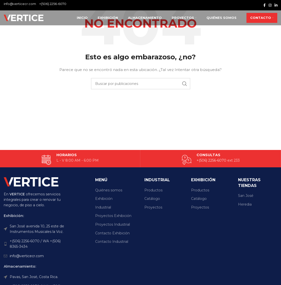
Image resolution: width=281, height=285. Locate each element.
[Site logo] (23, 17)
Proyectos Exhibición (113, 216)
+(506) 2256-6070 (52, 4)
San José (245, 195)
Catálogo (152, 198)
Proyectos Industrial (112, 224)
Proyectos (153, 207)
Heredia (245, 204)
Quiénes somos (108, 190)
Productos (153, 190)
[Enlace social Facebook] (264, 5)
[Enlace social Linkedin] (276, 5)
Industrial (103, 207)
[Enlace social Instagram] (270, 5)
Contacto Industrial (111, 241)
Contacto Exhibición (112, 233)
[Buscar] (140, 83)
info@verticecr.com (27, 256)
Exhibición (104, 198)
